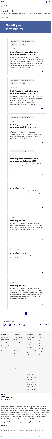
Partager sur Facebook (5, 325)
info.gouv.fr (4, 422)
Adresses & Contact (6, 342)
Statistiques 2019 (18, 285)
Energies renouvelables (45, 355)
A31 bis (41, 337)
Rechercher (46, 2)
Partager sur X (10, 325)
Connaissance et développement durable (18, 356)
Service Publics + (31, 389)
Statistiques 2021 (18, 220)
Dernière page (33, 313)
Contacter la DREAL (19, 430)
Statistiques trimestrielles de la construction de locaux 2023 (24, 159)
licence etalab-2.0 (36, 437)
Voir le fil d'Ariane (5, 17)
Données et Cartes (31, 366)
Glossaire (10, 430)
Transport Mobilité (18, 342)
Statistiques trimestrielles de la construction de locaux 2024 (24, 126)
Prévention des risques (19, 351)
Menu (49, 2)
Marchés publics (31, 369)
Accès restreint (5, 354)
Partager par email (19, 325)
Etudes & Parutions (31, 348)
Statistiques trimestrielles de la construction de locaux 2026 (24, 53)
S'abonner (44, 324)
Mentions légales (30, 430)
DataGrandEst (42, 349)
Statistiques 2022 (18, 188)
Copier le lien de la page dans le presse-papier (24, 325)
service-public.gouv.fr (18, 422)
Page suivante (30, 313)
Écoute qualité (5, 351)
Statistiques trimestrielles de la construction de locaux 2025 (24, 92)
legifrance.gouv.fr (33, 422)
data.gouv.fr (4, 425)
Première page (18, 313)
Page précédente (22, 313)
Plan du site (4, 430)
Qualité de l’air (43, 352)
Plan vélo (41, 340)
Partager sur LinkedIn (14, 325)
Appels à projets (31, 363)
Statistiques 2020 (18, 253)
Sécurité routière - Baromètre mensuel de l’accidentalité (32, 384)
